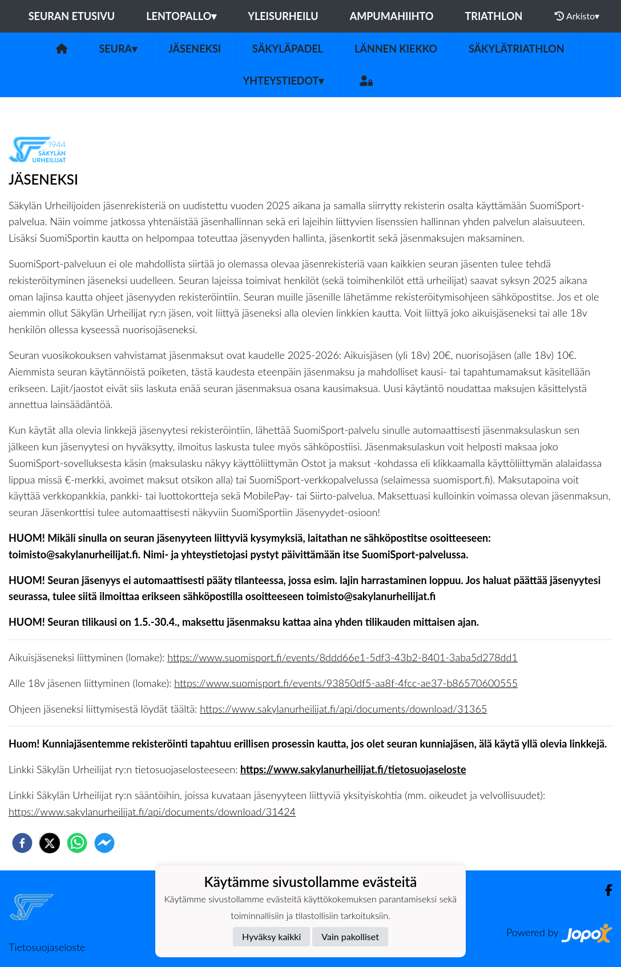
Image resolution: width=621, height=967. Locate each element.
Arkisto (577, 16)
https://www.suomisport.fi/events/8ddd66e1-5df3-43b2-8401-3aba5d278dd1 (342, 657)
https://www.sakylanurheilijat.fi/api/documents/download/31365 (343, 708)
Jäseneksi (194, 48)
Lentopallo (181, 16)
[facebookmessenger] (104, 843)
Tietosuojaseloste (47, 947)
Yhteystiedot (283, 80)
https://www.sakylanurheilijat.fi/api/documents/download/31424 (152, 811)
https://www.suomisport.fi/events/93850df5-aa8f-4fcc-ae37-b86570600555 (346, 683)
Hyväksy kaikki (271, 936)
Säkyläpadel (287, 48)
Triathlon (494, 16)
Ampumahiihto (392, 16)
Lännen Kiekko (395, 48)
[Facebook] (604, 890)
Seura (118, 48)
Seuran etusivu (72, 16)
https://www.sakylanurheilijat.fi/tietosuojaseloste (353, 769)
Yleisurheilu (283, 16)
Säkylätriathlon (516, 48)
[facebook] (22, 843)
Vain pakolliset (350, 936)
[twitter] (49, 843)
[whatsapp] (77, 843)
